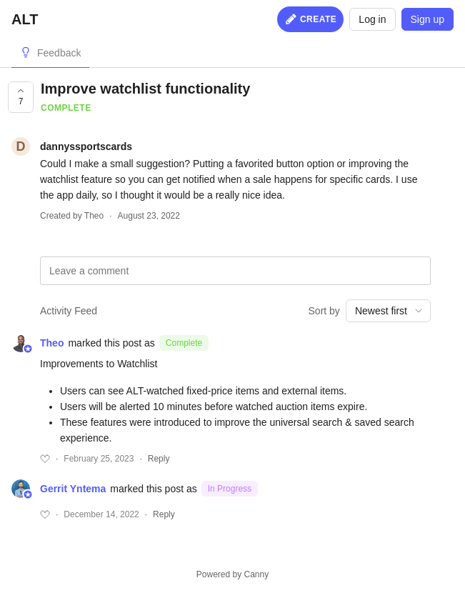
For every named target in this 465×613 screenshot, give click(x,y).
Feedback (59, 53)
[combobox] (388, 310)
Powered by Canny (232, 574)
